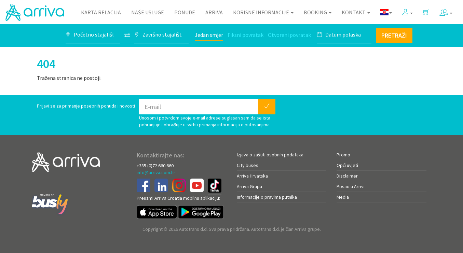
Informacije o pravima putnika (267, 197)
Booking (317, 12)
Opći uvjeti (347, 165)
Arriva (214, 12)
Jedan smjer (209, 34)
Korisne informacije (263, 12)
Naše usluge (147, 12)
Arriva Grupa (249, 186)
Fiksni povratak (245, 34)
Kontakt (356, 12)
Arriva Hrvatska (252, 176)
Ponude (184, 12)
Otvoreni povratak (289, 34)
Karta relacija (101, 12)
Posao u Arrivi (351, 186)
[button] (407, 10)
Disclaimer (347, 176)
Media (343, 197)
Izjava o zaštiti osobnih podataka (270, 155)
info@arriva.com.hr (156, 172)
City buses (247, 165)
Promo (343, 155)
